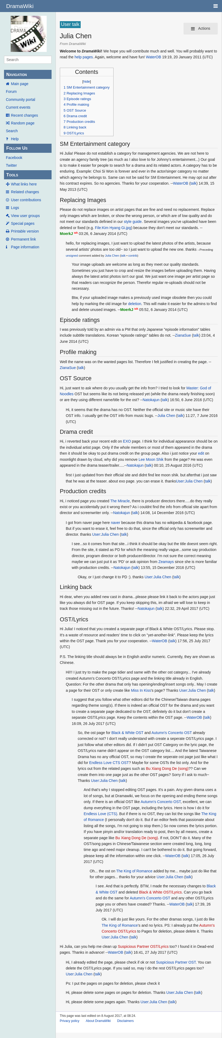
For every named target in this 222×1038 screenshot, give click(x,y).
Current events (18, 107)
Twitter (11, 165)
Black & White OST (127, 733)
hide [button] (86, 81)
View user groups (25, 216)
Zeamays (166, 562)
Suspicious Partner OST (176, 962)
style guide (133, 221)
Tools (12, 174)
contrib (132, 255)
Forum (11, 91)
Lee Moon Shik (151, 459)
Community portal (20, 99)
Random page (22, 123)
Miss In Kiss (141, 690)
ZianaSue (183, 335)
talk (193, 183)
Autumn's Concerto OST (171, 733)
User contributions (26, 200)
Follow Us (17, 148)
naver (115, 522)
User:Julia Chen (189, 481)
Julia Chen (112, 255)
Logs (15, 208)
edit (201, 453)
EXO (127, 441)
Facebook (14, 157)
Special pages (22, 223)
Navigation (16, 74)
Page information (25, 247)
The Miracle (120, 501)
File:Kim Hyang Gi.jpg (113, 228)
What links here (24, 184)
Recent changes (24, 115)
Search (12, 131)
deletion (134, 304)
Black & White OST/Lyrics (160, 892)
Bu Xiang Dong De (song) (167, 768)
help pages (84, 57)
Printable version (25, 231)
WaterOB (153, 57)
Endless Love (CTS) (100, 814)
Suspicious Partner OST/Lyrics (143, 946)
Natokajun (151, 400)
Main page (19, 84)
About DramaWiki (98, 1021)
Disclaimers (125, 1021)
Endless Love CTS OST (109, 763)
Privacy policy (69, 1021)
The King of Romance (134, 871)
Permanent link (23, 239)
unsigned (72, 255)
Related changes (25, 192)
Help (15, 139)
